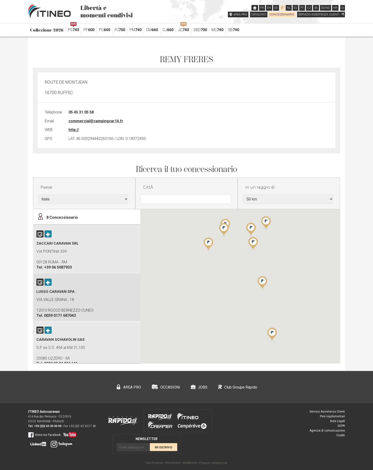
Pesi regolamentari (332, 416)
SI (342, 7)
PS (73, 28)
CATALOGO (258, 14)
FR (262, 7)
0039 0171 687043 (60, 315)
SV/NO (325, 7)
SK (316, 7)
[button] (262, 283)
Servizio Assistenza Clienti (327, 411)
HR (335, 7)
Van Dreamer (154, 463)
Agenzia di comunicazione (327, 430)
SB (233, 30)
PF (88, 30)
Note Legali (337, 421)
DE (276, 7)
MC (217, 30)
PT (302, 7)
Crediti (340, 435)
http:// (74, 130)
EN (269, 7)
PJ (120, 30)
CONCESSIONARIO (282, 14)
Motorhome (173, 463)
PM (136, 30)
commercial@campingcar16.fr (96, 121)
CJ (167, 30)
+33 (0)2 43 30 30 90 (47, 426)
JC (183, 28)
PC (104, 30)
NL (288, 7)
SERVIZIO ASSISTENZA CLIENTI (321, 14)
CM (152, 30)
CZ (309, 7)
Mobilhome (190, 463)
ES (295, 7)
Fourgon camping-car (213, 463)
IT (282, 7)
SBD (200, 30)
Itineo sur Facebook (44, 434)
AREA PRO (240, 14)
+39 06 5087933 (58, 267)
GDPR (341, 425)
